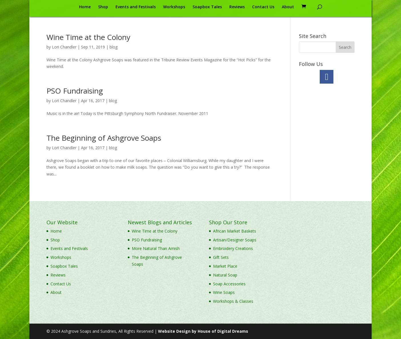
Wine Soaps (224, 292)
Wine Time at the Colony (88, 37)
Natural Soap (225, 275)
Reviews (237, 7)
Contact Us (263, 7)
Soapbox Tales (207, 7)
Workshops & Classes (233, 301)
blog (114, 47)
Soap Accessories (229, 283)
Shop (103, 7)
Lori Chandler (64, 47)
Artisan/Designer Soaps (234, 240)
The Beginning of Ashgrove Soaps (103, 138)
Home (85, 7)
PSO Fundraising (74, 91)
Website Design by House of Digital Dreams (203, 331)
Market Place (225, 266)
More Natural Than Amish (156, 248)
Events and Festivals (136, 7)
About (288, 7)
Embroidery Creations (233, 248)
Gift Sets (221, 257)
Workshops (174, 7)
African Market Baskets (234, 231)
